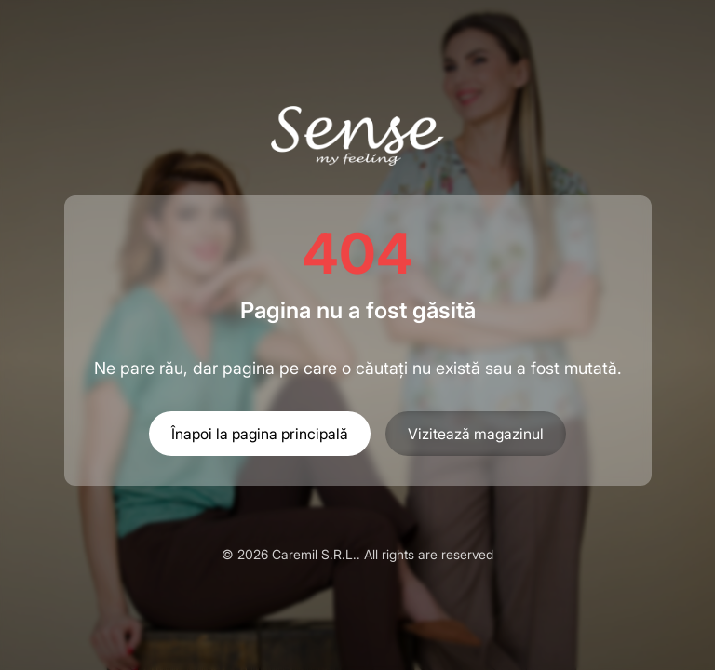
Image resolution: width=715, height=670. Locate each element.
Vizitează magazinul (476, 433)
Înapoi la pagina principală (259, 433)
